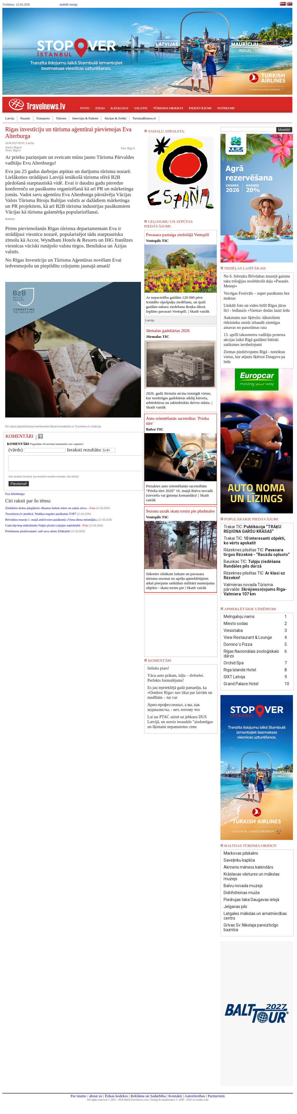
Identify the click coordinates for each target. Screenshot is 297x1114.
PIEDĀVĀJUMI (200, 108)
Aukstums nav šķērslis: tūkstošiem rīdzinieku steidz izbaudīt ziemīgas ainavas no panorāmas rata (252, 323)
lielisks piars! (158, 668)
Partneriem (216, 1096)
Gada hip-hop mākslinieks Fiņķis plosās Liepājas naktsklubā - (46, 528)
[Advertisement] (181, 623)
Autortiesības (194, 1096)
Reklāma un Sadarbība (148, 1096)
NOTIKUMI (225, 108)
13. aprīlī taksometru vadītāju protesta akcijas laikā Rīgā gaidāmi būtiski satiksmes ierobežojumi (254, 340)
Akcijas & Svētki (115, 118)
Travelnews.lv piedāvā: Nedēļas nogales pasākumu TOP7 (40, 517)
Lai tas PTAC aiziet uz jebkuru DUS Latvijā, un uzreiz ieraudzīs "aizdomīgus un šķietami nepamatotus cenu (180, 722)
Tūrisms (61, 118)
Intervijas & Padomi (85, 118)
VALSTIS (140, 108)
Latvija (9, 118)
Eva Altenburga (14, 497)
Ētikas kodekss (116, 1096)
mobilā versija (68, 4)
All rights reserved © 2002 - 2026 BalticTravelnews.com (117, 1099)
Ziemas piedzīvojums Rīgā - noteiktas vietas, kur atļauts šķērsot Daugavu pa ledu (254, 357)
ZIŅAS (100, 108)
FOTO (84, 108)
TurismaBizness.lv (144, 118)
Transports (43, 118)
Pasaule (25, 118)
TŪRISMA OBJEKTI (168, 108)
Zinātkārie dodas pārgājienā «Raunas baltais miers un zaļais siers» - (50, 511)
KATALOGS (119, 108)
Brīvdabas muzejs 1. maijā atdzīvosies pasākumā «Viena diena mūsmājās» (51, 523)
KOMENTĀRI (19, 436)
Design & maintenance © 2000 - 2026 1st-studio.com (180, 1099)
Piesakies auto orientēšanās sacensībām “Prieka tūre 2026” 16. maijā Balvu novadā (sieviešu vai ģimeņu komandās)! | (179, 493)
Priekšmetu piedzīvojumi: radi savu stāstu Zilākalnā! (37, 534)
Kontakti (175, 1096)
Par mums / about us (86, 1096)
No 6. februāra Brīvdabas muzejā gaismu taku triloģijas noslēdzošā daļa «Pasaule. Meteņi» (257, 281)
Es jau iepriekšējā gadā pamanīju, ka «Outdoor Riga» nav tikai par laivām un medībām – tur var (179, 692)
